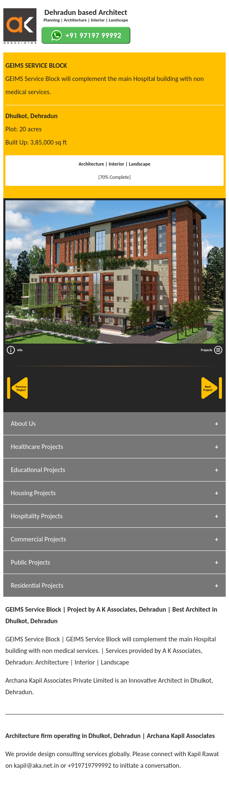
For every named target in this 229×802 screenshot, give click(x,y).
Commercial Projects (38, 539)
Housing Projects (33, 493)
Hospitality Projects (37, 516)
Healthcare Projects (37, 447)
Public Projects (30, 562)
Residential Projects (37, 585)
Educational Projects (38, 470)
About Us (23, 423)
